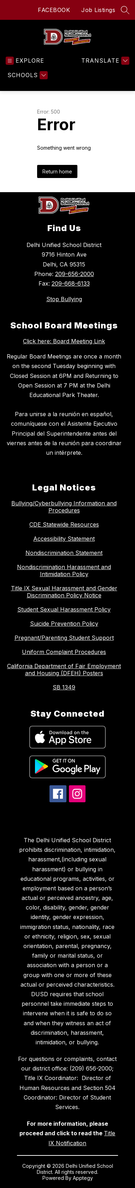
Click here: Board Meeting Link (64, 341)
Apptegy (83, 1178)
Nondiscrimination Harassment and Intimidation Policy (64, 570)
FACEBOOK (54, 9)
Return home (57, 171)
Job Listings (98, 9)
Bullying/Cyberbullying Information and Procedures (64, 507)
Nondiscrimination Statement (63, 552)
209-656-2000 (74, 273)
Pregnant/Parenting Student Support (64, 637)
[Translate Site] (104, 60)
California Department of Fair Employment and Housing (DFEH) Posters (64, 669)
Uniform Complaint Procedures (64, 651)
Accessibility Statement (64, 538)
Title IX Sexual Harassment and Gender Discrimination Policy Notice (64, 592)
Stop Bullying (64, 299)
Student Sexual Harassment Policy (64, 609)
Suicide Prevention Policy (64, 623)
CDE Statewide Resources (64, 524)
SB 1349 (64, 687)
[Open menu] (25, 60)
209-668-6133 (71, 283)
